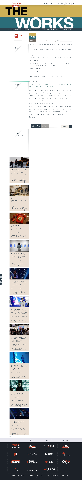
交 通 (17, 440)
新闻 (47, 4)
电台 (43, 4)
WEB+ (50, 4)
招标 (24, 475)
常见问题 (39, 475)
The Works (43, 121)
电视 (40, 4)
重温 (54, 4)
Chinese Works (52, 121)
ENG (67, 3)
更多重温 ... (11, 436)
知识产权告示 (31, 475)
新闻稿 (14, 475)
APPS (58, 4)
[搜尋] (73, 3)
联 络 (50, 440)
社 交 (34, 440)
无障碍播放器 (55, 475)
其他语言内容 (64, 475)
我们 (61, 4)
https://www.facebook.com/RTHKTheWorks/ (44, 70)
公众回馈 (67, 440)
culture (37, 121)
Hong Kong (60, 121)
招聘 (19, 475)
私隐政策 (47, 475)
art (33, 121)
